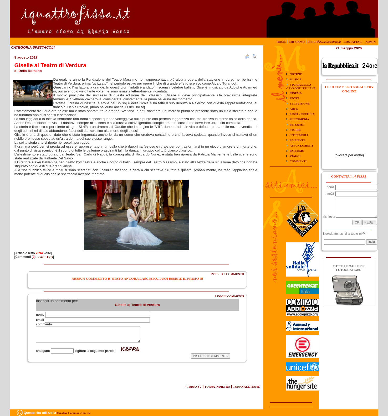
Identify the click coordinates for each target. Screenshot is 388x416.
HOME (281, 41)
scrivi (41, 256)
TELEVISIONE (300, 103)
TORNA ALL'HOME (246, 386)
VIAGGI (295, 156)
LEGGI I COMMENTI (229, 296)
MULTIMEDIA (299, 119)
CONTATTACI (353, 41)
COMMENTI (298, 161)
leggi (50, 256)
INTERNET (297, 124)
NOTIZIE (296, 74)
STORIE (295, 129)
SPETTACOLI (299, 135)
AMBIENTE (297, 140)
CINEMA (296, 93)
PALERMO (297, 150)
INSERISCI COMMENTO (227, 273)
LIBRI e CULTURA (302, 114)
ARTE (294, 108)
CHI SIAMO (297, 41)
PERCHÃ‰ (324, 41)
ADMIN (371, 41)
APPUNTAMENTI (301, 145)
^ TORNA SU (193, 386)
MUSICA (296, 79)
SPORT (294, 98)
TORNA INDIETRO (217, 386)
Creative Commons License (74, 412)
